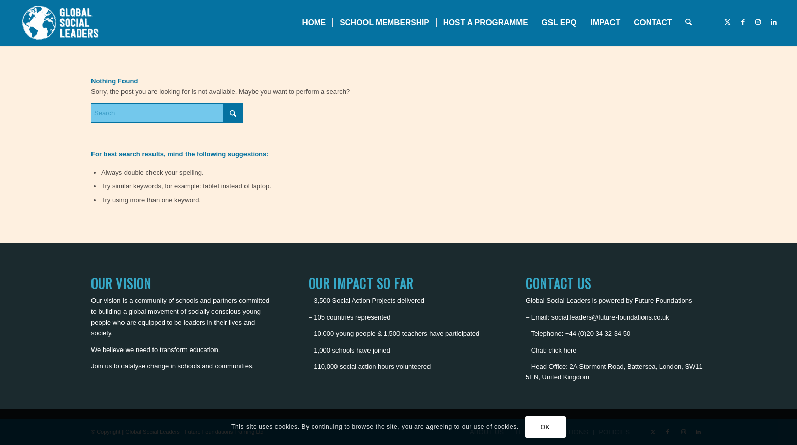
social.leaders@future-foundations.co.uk (610, 317)
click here (563, 350)
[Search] (688, 23)
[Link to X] (727, 22)
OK (545, 427)
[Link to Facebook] (743, 22)
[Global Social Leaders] (61, 23)
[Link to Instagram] (758, 22)
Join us (101, 366)
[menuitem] (313, 23)
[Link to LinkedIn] (773, 22)
